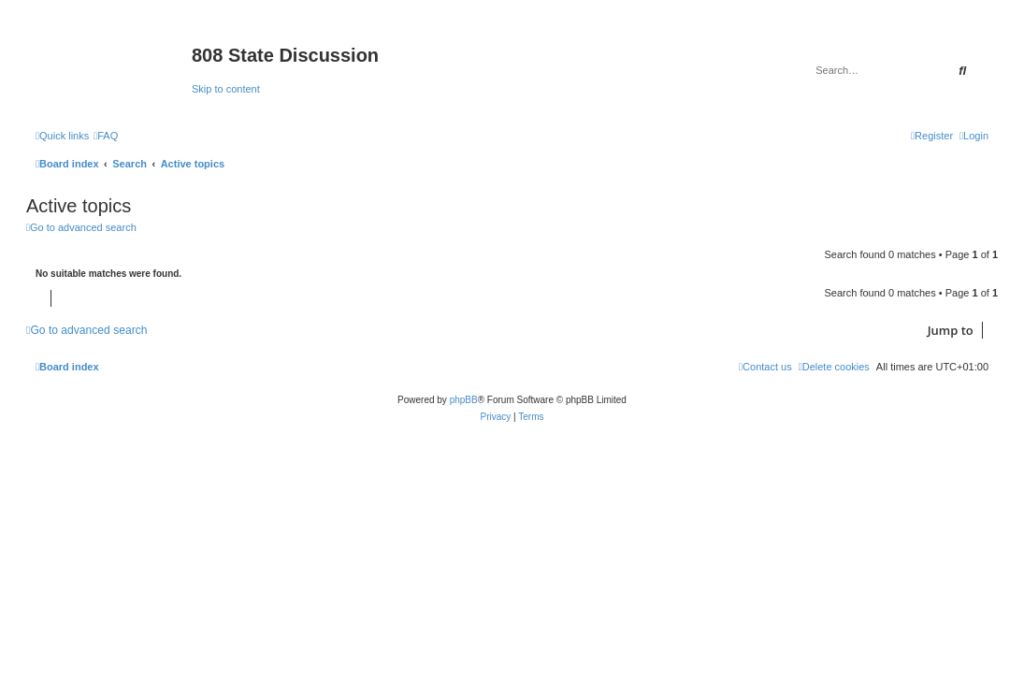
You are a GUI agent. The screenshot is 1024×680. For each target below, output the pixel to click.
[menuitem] (106, 135)
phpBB (464, 400)
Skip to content (226, 88)
